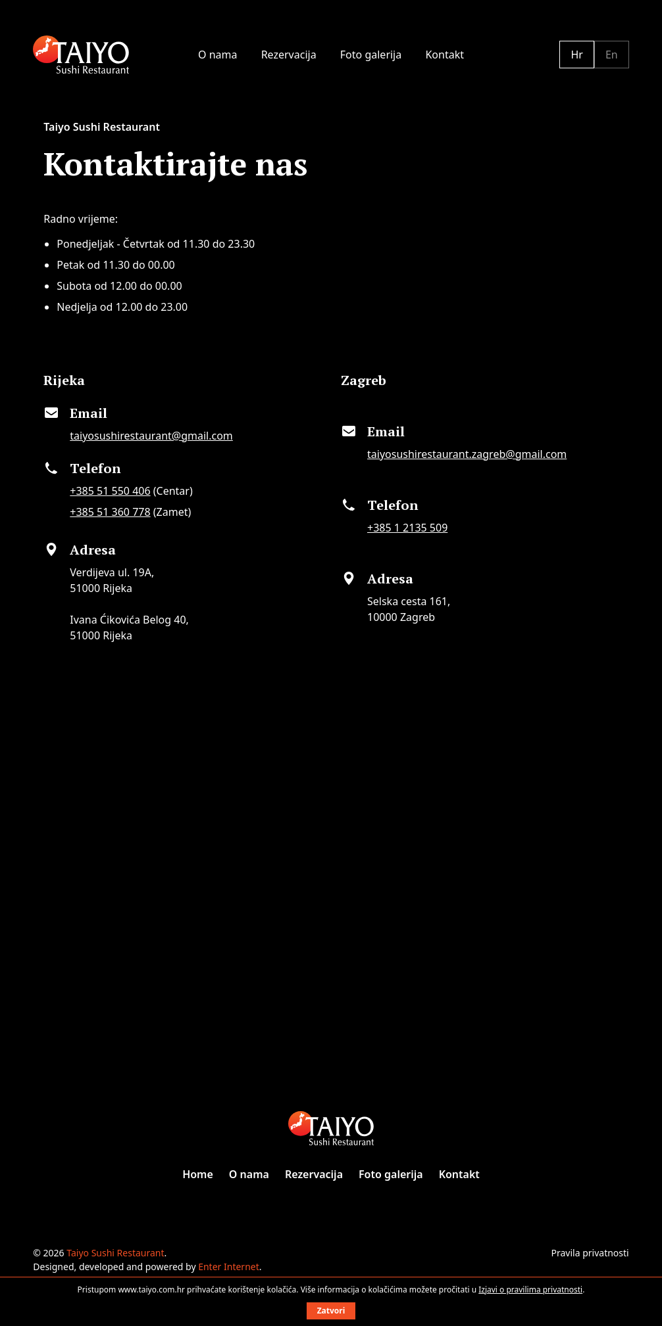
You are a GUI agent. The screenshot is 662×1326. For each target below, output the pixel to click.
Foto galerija (370, 54)
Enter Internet (228, 1266)
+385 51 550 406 (110, 491)
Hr (576, 54)
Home (197, 1174)
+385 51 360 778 (110, 512)
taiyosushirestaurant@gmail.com (151, 435)
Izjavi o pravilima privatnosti (530, 1289)
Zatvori (331, 1310)
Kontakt (444, 54)
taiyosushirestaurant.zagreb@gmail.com (467, 454)
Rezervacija (289, 54)
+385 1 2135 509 (407, 527)
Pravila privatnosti (590, 1252)
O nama (217, 54)
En (611, 54)
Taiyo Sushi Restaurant (115, 1252)
